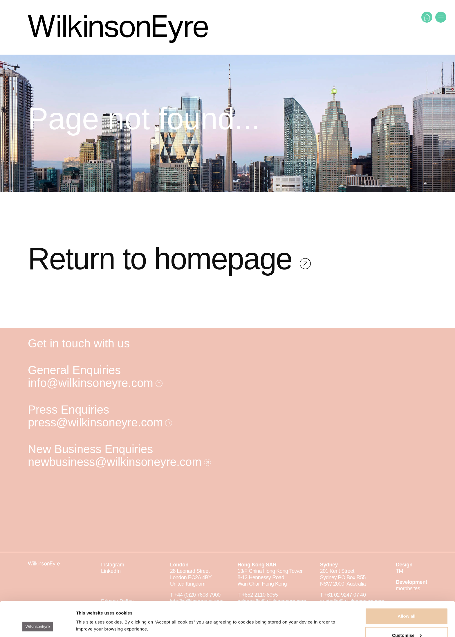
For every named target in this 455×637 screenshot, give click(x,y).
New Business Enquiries (90, 449)
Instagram (112, 565)
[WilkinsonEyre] (118, 27)
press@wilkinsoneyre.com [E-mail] (100, 422)
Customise (407, 602)
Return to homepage (164, 277)
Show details (89, 612)
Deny (406, 621)
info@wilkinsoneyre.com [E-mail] (95, 382)
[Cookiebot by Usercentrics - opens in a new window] (37, 625)
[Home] (426, 17)
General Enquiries (74, 370)
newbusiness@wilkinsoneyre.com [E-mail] (119, 461)
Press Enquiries (68, 409)
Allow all (407, 583)
